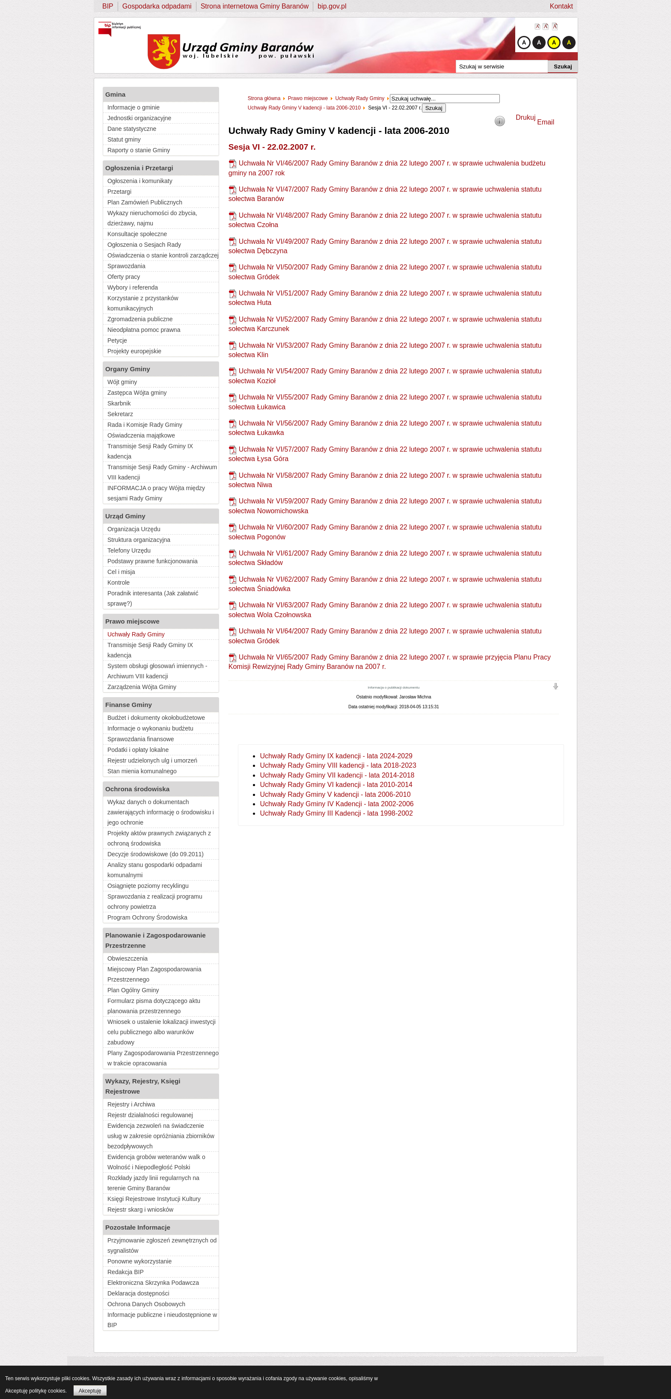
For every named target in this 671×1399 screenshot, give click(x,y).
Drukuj (525, 117)
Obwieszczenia (127, 958)
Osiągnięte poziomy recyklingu (148, 885)
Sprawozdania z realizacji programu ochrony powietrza (154, 901)
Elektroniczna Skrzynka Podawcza (153, 1282)
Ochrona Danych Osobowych (146, 1304)
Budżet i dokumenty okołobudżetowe (156, 717)
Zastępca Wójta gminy (137, 392)
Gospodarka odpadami (157, 6)
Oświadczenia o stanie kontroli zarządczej (163, 255)
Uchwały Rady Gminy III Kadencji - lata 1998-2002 (336, 813)
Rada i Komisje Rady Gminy (144, 424)
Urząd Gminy (125, 516)
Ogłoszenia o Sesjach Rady (144, 244)
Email (545, 122)
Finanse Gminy (128, 704)
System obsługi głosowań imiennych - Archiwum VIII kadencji (157, 671)
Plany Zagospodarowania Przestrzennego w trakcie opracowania (163, 1058)
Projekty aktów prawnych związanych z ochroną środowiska (159, 838)
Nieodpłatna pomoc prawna (143, 329)
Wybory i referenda (132, 287)
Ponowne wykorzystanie (139, 1261)
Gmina (115, 94)
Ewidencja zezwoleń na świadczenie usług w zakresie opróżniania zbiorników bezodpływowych (160, 1136)
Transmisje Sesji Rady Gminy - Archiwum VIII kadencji (162, 472)
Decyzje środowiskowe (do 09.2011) (155, 854)
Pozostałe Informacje (137, 1227)
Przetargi (119, 191)
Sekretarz (120, 414)
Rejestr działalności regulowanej (150, 1115)
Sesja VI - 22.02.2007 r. (272, 146)
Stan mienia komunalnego (142, 771)
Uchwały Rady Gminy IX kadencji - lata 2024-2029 (336, 756)
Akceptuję (90, 1391)
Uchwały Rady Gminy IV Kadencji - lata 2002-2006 (336, 803)
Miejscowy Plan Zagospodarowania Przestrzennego (154, 974)
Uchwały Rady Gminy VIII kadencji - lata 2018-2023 (338, 765)
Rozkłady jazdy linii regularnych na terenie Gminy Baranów (153, 1183)
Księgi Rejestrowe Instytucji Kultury (154, 1198)
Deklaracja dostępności (138, 1293)
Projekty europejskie (134, 351)
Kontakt (561, 6)
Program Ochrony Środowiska (147, 917)
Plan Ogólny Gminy (133, 990)
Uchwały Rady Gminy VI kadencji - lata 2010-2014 (336, 784)
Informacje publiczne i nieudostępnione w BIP (162, 1319)
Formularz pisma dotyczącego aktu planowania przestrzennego (153, 1005)
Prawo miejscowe (132, 621)
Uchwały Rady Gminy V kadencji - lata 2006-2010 (335, 794)
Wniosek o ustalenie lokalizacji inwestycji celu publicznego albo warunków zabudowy (161, 1032)
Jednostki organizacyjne (139, 118)
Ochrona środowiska (137, 789)
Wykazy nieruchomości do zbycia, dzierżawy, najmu (152, 218)
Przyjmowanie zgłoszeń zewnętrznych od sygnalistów (162, 1245)
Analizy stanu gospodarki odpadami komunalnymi (154, 869)
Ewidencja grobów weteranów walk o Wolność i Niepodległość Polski (156, 1162)
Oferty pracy (123, 276)
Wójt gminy (122, 382)
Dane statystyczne (131, 128)
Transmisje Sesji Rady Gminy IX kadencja (150, 451)
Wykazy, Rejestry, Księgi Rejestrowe (143, 1086)
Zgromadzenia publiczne (140, 319)
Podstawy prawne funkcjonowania (152, 561)
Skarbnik (119, 403)
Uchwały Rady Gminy (136, 634)
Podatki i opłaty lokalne (138, 749)
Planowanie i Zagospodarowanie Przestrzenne (155, 940)
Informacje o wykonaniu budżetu (150, 728)
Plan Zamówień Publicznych (144, 202)
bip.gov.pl (332, 6)
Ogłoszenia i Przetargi (139, 168)
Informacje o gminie (133, 107)
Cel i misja (121, 571)
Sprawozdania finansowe (140, 739)
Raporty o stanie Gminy (138, 150)
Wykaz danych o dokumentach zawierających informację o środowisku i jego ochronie (160, 812)
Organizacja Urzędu (133, 529)
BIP (107, 6)
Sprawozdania (126, 266)
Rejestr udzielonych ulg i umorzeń (152, 760)
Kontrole (118, 582)
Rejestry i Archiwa (131, 1104)
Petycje (117, 340)
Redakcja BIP (125, 1272)
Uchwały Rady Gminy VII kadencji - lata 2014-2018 (337, 775)
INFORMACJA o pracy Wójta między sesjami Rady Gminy (156, 493)
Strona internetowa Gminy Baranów (255, 6)
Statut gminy (124, 139)
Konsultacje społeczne (137, 234)
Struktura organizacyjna (138, 539)
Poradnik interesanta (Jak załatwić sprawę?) (152, 598)
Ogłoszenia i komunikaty (139, 180)
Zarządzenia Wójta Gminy (141, 686)
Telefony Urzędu (129, 550)
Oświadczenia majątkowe (141, 435)
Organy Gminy (127, 369)
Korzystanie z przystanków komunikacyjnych (142, 303)
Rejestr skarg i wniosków (140, 1209)
